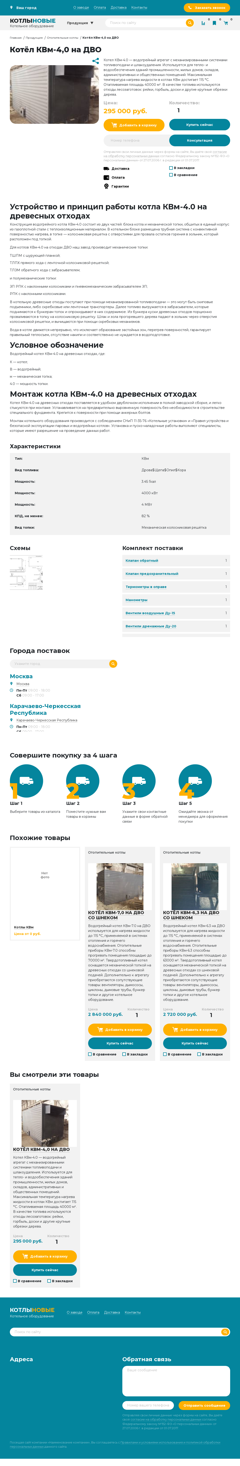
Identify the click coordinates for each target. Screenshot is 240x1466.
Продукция (34, 37)
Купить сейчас (199, 125)
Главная (16, 37)
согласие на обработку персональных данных (166, 1426)
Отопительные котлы (62, 37)
